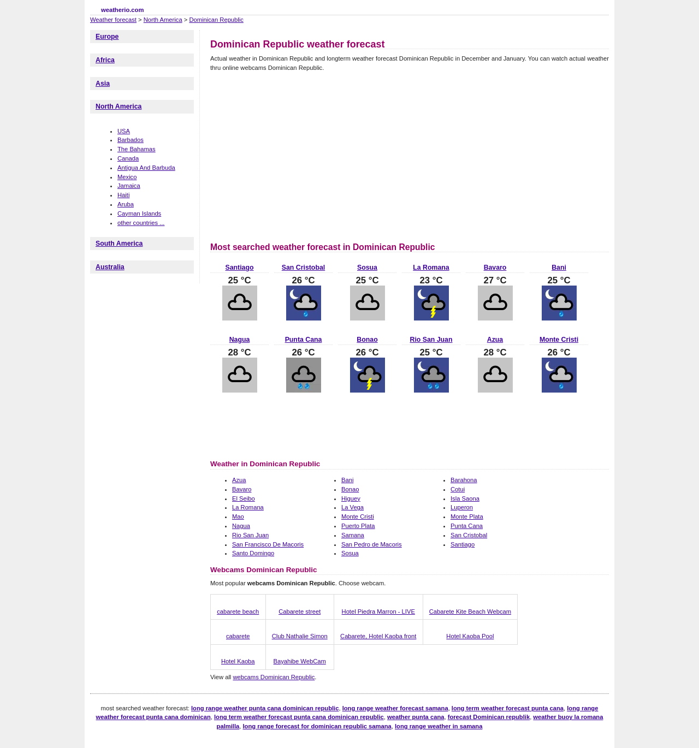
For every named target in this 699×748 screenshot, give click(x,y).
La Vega (352, 507)
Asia (103, 83)
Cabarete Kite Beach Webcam (470, 611)
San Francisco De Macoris (268, 544)
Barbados (130, 139)
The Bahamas (136, 149)
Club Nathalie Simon (300, 636)
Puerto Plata (358, 526)
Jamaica (128, 185)
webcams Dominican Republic (274, 677)
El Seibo (243, 498)
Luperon (462, 507)
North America (163, 19)
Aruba (125, 204)
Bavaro (495, 267)
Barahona (464, 480)
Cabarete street (300, 611)
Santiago (240, 267)
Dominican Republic (216, 19)
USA (123, 131)
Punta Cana (303, 339)
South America (119, 243)
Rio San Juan (431, 339)
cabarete (238, 636)
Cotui (458, 489)
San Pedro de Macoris (371, 544)
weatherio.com (122, 10)
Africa (105, 60)
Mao (238, 516)
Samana (352, 535)
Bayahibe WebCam (300, 661)
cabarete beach (238, 611)
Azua (495, 339)
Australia (110, 267)
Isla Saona (465, 498)
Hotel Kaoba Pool (470, 636)
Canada (128, 158)
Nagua (239, 339)
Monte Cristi (559, 339)
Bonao (367, 339)
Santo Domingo (253, 553)
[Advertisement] (302, 155)
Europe (107, 36)
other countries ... (140, 222)
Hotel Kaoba (238, 661)
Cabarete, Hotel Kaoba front (378, 636)
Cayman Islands (139, 213)
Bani (559, 267)
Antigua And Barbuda (146, 167)
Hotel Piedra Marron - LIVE (378, 611)
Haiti (123, 195)
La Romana (431, 267)
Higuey (350, 498)
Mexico (127, 177)
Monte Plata (467, 516)
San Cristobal (303, 267)
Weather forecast (113, 19)
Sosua (367, 267)
